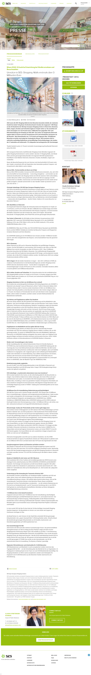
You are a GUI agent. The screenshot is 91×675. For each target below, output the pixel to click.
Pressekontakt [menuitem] (43, 54)
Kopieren (73, 87)
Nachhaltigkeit (43, 3)
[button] (78, 46)
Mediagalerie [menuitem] (30, 54)
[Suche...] (70, 45)
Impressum (67, 655)
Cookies (53, 662)
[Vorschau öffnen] (32, 94)
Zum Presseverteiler (45, 640)
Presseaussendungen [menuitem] (14, 54)
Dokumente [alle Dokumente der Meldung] (68, 131)
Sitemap (29, 655)
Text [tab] (9, 60)
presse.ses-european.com (39, 599)
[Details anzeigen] (73, 139)
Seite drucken (13, 569)
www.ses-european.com (25, 599)
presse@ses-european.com (13, 625)
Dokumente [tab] (20, 60)
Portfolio (32, 3)
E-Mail (64, 203)
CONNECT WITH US (57, 620)
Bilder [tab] (13, 60)
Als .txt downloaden (73, 83)
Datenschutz (30, 662)
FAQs (52, 657)
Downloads (54, 660)
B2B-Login (54, 655)
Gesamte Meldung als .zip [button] (73, 71)
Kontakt (69, 3)
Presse (61, 3)
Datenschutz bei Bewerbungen (36, 665)
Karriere (53, 3)
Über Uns (15, 3)
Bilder (66, 93)
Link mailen (55, 568)
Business (23, 3)
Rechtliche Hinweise (70, 657)
